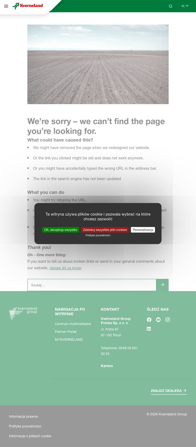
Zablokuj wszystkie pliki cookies (105, 229)
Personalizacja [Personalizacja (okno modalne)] (143, 229)
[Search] (170, 6)
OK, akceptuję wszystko (60, 229)
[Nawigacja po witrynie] (6, 6)
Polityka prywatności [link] (98, 235)
